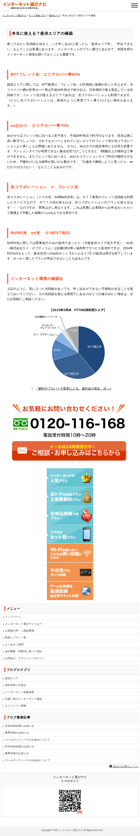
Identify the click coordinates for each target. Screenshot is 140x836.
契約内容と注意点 (15, 685)
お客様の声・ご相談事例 (19, 630)
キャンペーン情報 (15, 705)
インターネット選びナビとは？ (23, 623)
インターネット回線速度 (19, 692)
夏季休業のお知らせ (17, 732)
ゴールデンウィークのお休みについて (27, 739)
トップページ (13, 616)
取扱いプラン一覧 (15, 637)
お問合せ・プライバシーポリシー (25, 658)
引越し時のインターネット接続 (23, 698)
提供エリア (11, 678)
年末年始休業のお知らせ (19, 725)
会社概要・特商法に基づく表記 (23, 651)
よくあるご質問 (14, 644)
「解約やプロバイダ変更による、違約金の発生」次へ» (73, 388)
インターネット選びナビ (70, 830)
